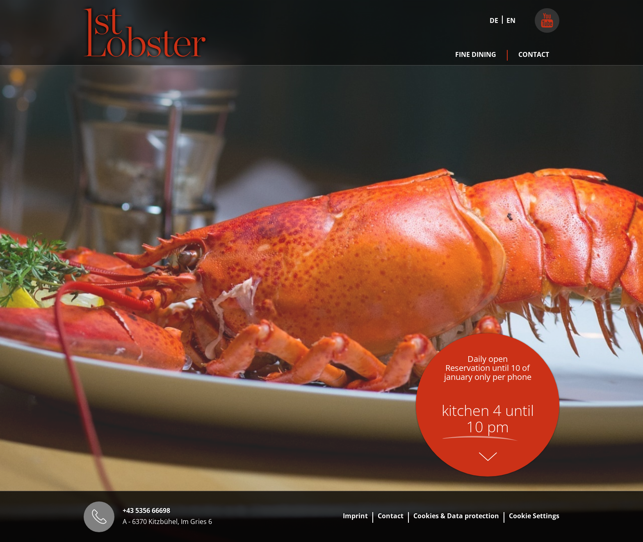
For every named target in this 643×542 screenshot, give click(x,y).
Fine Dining (475, 54)
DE (494, 20)
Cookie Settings (534, 515)
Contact (533, 54)
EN (510, 20)
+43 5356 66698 (146, 510)
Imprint (355, 515)
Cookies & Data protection (456, 515)
